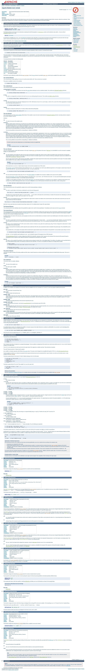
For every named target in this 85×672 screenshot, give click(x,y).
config (5, 63)
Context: (5, 464)
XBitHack (74, 36)
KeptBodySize (11, 236)
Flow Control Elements (77, 24)
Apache (3, 5)
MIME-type (26, 212)
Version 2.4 (18, 5)
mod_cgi (45, 75)
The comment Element (9, 77)
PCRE (63, 394)
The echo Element (8, 113)
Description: (4, 11)
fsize (5, 67)
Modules (69, 2)
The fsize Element (8, 185)
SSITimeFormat (76, 34)
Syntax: (5, 461)
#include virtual (14, 176)
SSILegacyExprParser (77, 32)
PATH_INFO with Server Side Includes (13, 43)
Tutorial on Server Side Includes (20, 40)
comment (5, 62)
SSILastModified (76, 31)
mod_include (25, 75)
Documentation (13, 5)
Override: (5, 484)
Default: (5, 463)
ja (70, 9)
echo (5, 65)
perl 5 (16, 396)
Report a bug (76, 42)
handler (23, 37)
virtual (5, 222)
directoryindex (26, 307)
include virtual (11, 167)
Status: (3, 12)
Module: (5, 466)
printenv (6, 71)
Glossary (79, 2)
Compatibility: (6, 506)
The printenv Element (8, 250)
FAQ (76, 2)
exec (5, 66)
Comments (75, 50)
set (4, 73)
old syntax (68, 560)
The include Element (8, 210)
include (5, 70)
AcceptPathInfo (59, 45)
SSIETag (74, 30)
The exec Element (8, 149)
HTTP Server (7, 5)
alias (21, 307)
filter (25, 25)
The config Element (8, 85)
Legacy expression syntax (78, 25)
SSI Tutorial (76, 49)
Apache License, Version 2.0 (13, 669)
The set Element (7, 259)
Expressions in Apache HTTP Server (15, 372)
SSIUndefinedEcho (76, 35)
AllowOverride (7, 33)
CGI (27, 159)
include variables (31, 174)
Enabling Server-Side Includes (12, 23)
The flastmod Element (8, 206)
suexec (32, 179)
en (67, 9)
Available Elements (77, 20)
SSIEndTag (75, 28)
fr (69, 9)
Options (75, 45)
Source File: (4, 15)
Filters (75, 48)
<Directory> (41, 32)
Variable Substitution (77, 22)
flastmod (6, 69)
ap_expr (25, 351)
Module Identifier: (5, 14)
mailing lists (68, 665)
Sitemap (82, 2)
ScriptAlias (13, 156)
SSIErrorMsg (75, 29)
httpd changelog (76, 39)
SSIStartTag (75, 33)
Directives (73, 2)
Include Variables (77, 21)
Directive (12, 458)
